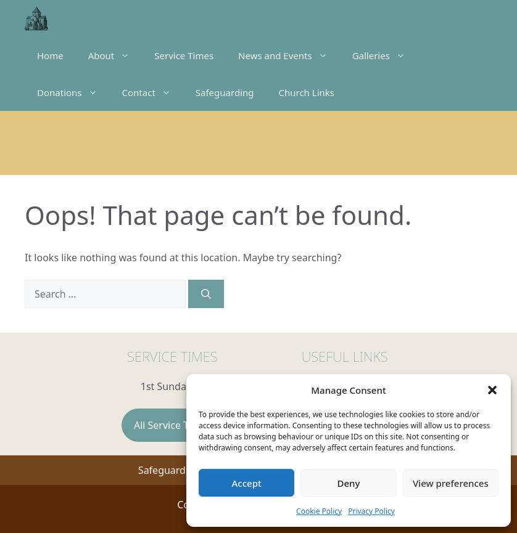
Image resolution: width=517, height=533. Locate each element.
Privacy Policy (371, 511)
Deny (348, 483)
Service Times (183, 55)
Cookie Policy (319, 511)
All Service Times (172, 425)
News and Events (289, 55)
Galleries (385, 55)
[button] (492, 390)
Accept (247, 483)
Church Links (306, 92)
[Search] (206, 294)
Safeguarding (225, 92)
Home (50, 55)
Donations (73, 92)
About (115, 55)
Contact (152, 92)
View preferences (451, 483)
